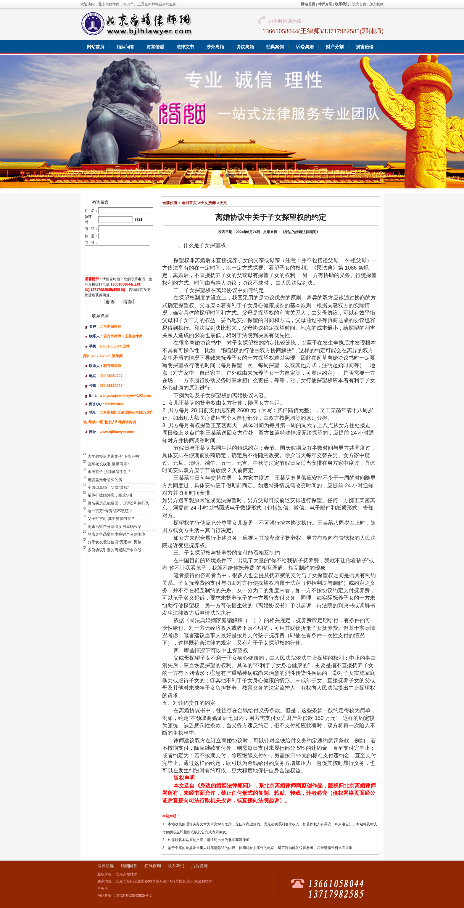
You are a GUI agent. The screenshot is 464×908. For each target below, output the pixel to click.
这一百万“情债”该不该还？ (110, 511)
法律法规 (105, 865)
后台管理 (199, 865)
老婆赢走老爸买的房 (105, 480)
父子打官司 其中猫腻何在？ (111, 518)
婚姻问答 (129, 865)
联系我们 (176, 865)
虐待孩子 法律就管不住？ (109, 472)
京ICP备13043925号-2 (134, 895)
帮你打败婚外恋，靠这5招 (110, 495)
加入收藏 (376, 4)
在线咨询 (152, 865)
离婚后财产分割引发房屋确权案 (114, 526)
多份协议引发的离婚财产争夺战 (114, 550)
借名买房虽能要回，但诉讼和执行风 (118, 503)
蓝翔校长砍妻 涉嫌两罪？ (109, 464)
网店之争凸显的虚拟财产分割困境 (116, 534)
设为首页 (359, 4)
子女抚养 (208, 203)
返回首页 (189, 203)
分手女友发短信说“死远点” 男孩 (114, 542)
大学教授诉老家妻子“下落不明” (114, 456)
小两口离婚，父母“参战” (108, 487)
